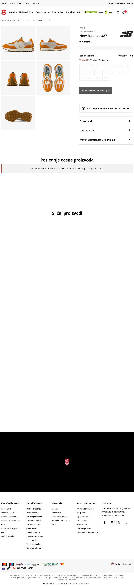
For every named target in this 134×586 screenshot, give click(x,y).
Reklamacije (31, 540)
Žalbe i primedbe (33, 544)
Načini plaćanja (7, 512)
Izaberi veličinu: (87, 56)
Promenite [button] (128, 564)
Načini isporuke (7, 536)
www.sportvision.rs (56, 583)
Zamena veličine (33, 532)
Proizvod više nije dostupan (96, 90)
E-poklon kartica (83, 516)
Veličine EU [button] (84, 60)
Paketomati (82, 524)
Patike (32, 20)
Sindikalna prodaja (59, 516)
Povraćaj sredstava (34, 536)
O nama (55, 509)
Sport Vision (6, 20)
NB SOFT (72, 583)
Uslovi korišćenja (33, 509)
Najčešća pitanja (33, 548)
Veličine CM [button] (103, 60)
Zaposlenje (56, 512)
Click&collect (82, 520)
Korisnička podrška (34, 520)
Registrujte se (126, 3)
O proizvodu (104, 121)
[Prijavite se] (123, 12)
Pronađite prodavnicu (61, 520)
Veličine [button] (93, 60)
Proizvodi (17, 20)
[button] (119, 12)
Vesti (54, 524)
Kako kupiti (6, 509)
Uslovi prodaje (32, 512)
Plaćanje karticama (9, 516)
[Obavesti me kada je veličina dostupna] (82, 66)
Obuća (25, 20)
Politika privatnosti (34, 516)
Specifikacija (104, 130)
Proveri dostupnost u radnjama (104, 139)
